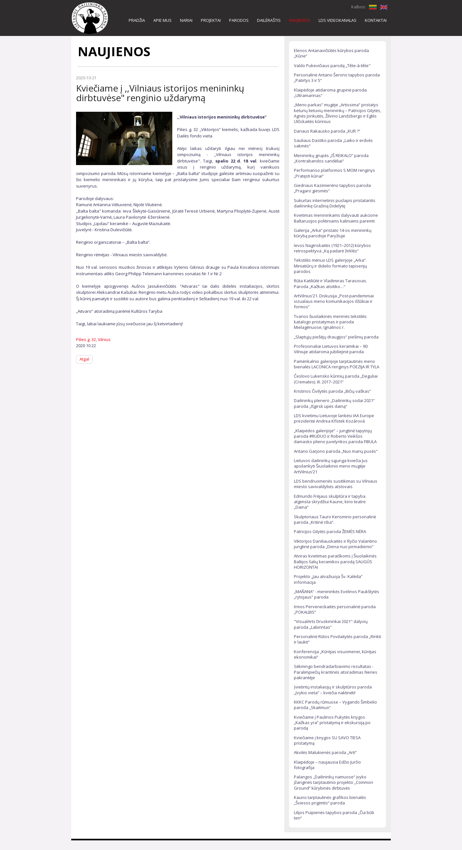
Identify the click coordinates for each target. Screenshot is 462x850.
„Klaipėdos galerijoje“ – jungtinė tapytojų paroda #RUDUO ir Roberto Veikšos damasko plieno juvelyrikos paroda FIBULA (335, 436)
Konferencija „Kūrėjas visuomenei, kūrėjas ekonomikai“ (335, 654)
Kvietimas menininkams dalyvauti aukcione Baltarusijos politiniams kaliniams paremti (336, 217)
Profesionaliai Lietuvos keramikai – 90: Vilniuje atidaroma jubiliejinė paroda (331, 349)
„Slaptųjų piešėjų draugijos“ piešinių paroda (336, 337)
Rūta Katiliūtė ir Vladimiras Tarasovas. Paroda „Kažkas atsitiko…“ (330, 283)
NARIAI (186, 20)
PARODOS (239, 20)
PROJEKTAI (211, 20)
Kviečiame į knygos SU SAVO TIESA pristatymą (327, 740)
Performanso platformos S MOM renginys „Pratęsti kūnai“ (334, 173)
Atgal (84, 359)
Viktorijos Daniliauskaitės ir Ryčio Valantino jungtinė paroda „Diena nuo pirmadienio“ (335, 543)
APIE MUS (162, 20)
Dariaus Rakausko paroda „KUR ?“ (327, 131)
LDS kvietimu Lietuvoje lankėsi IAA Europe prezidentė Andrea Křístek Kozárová (334, 418)
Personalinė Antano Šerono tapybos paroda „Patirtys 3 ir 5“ (337, 77)
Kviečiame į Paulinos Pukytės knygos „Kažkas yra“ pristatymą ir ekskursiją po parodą (332, 722)
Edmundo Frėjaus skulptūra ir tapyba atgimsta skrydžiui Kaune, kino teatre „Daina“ (330, 501)
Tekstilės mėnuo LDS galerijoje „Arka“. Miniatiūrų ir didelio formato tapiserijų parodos (330, 265)
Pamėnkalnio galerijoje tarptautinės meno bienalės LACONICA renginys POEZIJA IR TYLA (336, 364)
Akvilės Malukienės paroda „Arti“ (325, 752)
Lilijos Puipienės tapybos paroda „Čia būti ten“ (334, 815)
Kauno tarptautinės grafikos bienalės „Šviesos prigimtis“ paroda (330, 800)
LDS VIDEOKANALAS (337, 20)
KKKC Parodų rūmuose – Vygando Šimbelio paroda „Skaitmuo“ (335, 704)
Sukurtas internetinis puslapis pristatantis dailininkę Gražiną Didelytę (334, 203)
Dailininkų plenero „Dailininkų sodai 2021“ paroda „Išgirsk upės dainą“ (334, 403)
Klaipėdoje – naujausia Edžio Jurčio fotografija (327, 764)
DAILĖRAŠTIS (269, 20)
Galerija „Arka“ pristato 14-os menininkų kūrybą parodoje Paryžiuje (333, 233)
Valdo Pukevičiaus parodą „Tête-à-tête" (332, 65)
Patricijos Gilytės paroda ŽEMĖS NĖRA (330, 531)
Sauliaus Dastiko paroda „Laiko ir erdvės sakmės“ (333, 143)
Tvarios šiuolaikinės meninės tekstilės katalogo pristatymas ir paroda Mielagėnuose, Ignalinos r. (330, 321)
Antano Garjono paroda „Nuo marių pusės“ (336, 451)
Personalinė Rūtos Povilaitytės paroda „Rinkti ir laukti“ (337, 639)
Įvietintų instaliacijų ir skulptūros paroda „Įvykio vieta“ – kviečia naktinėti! (333, 689)
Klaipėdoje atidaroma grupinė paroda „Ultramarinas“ (330, 92)
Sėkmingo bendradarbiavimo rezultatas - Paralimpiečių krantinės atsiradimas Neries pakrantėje (335, 671)
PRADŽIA (137, 20)
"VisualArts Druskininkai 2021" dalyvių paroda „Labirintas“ (331, 624)
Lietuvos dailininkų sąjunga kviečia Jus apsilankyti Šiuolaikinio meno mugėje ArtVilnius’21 (331, 466)
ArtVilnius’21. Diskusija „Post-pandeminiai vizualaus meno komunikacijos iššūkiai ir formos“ (334, 301)
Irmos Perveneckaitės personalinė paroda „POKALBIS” (335, 609)
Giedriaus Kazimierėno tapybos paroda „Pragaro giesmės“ (332, 188)
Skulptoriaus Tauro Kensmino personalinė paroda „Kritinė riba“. (335, 519)
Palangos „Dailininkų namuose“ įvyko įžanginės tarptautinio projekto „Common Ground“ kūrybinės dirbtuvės (333, 782)
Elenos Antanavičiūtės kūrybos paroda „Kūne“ (331, 53)
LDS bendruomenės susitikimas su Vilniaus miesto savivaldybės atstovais (335, 483)
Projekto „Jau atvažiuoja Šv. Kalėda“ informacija (328, 579)
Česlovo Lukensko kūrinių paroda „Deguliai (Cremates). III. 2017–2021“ (336, 378)
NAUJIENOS (299, 20)
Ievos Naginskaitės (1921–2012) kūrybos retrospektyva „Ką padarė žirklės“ (332, 248)
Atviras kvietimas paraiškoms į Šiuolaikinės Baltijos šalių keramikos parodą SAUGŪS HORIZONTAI (335, 561)
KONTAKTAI (376, 20)
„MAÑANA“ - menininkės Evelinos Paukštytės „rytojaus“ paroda (336, 594)
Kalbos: (358, 7)
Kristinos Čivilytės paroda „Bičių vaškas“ (332, 391)
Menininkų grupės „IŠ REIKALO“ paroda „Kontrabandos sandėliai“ (331, 158)
